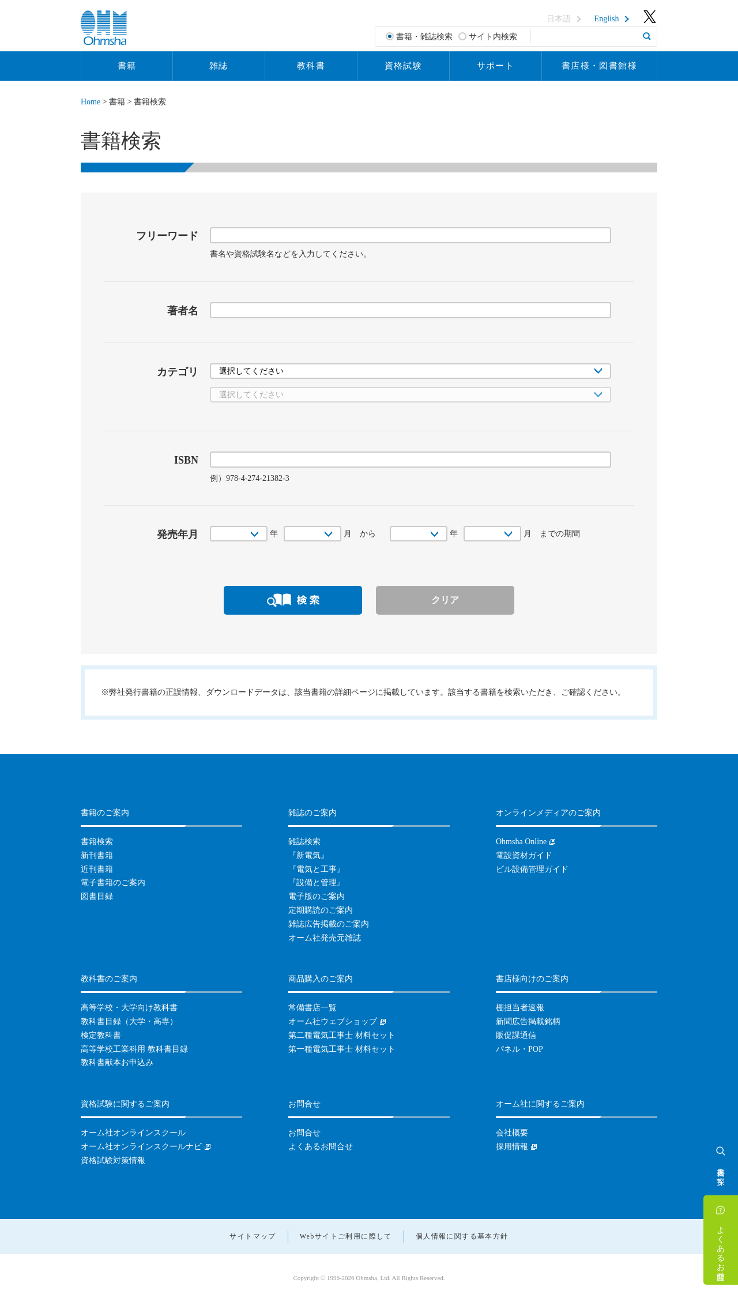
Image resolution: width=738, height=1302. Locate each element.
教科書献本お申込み (117, 1062)
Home (90, 101)
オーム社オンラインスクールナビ (141, 1146)
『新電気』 (308, 855)
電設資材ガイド (524, 855)
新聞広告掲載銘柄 (528, 1021)
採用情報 (512, 1146)
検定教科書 (101, 1035)
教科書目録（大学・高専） (129, 1021)
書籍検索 (97, 841)
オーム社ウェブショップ (332, 1021)
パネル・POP (519, 1049)
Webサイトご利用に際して (346, 1236)
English (606, 19)
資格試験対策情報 (113, 1160)
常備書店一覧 (312, 1007)
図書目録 (97, 896)
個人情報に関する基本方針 (462, 1236)
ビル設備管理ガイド (532, 869)
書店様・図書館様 (599, 65)
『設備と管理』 (316, 882)
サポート (496, 65)
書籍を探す (721, 1171)
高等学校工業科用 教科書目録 (134, 1049)
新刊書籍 (97, 855)
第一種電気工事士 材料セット (342, 1049)
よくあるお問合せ (721, 1248)
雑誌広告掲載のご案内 (328, 924)
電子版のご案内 (316, 896)
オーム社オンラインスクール (133, 1132)
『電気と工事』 (316, 869)
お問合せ (304, 1132)
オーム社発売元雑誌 (324, 938)
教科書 (311, 65)
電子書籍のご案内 (113, 882)
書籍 (127, 65)
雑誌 (218, 65)
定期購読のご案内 (320, 910)
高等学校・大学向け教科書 (129, 1007)
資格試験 (404, 65)
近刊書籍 (97, 869)
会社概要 (512, 1132)
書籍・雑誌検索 (424, 36)
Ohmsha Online (521, 841)
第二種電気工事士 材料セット (342, 1035)
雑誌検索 (304, 841)
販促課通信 (516, 1035)
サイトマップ (252, 1236)
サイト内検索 (493, 36)
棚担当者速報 (520, 1007)
